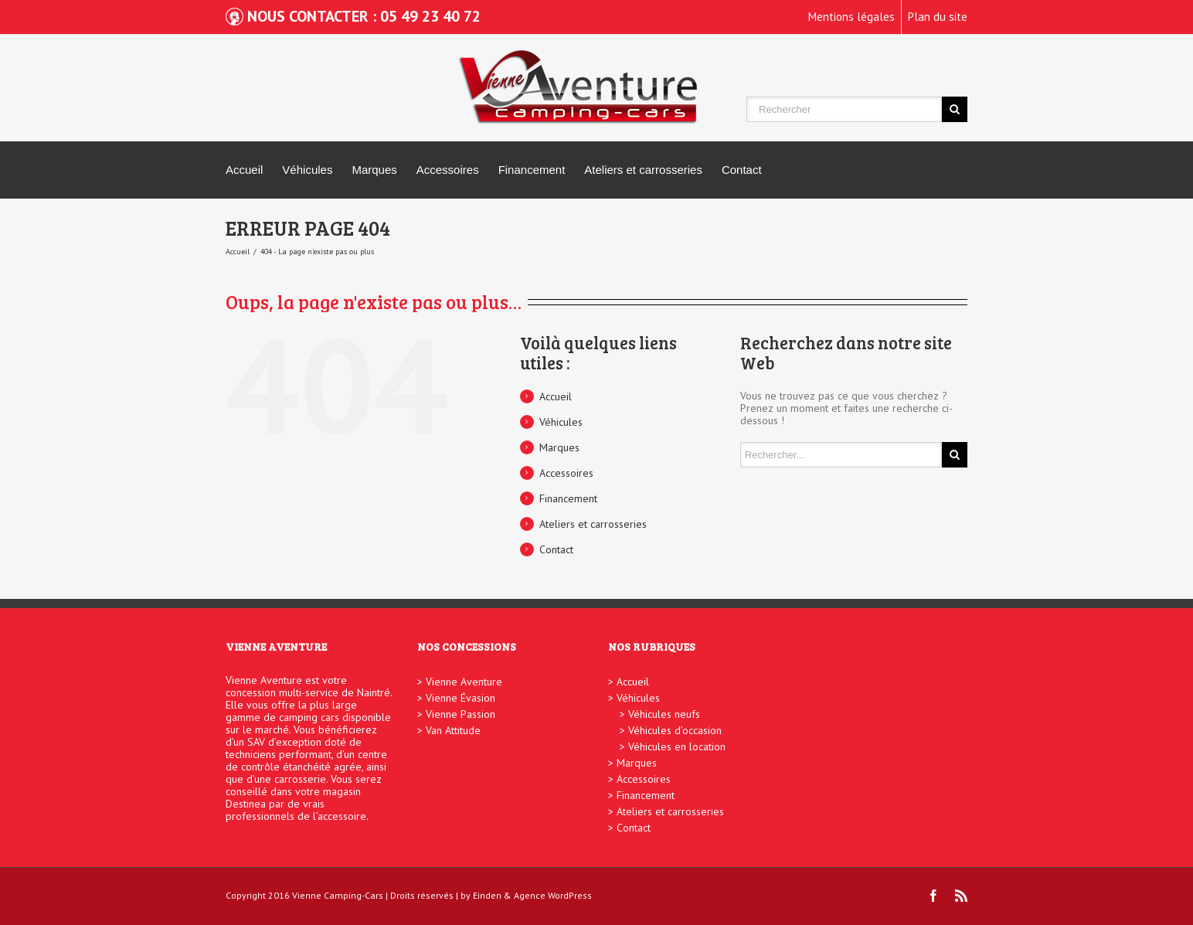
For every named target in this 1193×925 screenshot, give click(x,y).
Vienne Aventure (464, 682)
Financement (532, 169)
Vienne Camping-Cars (337, 895)
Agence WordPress (553, 895)
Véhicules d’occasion (675, 730)
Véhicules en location (677, 746)
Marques (374, 169)
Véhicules (307, 169)
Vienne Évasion (460, 698)
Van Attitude (453, 730)
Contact (742, 169)
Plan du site (937, 16)
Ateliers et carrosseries (643, 169)
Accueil (244, 169)
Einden (487, 895)
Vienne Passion (460, 714)
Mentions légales (851, 16)
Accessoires (447, 169)
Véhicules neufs (664, 714)
